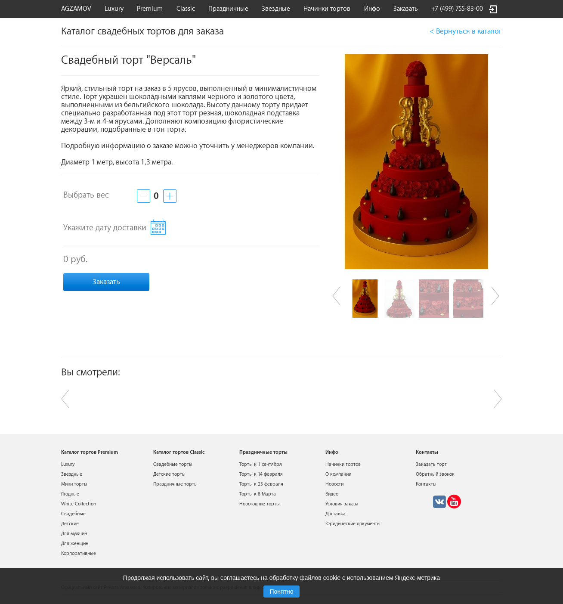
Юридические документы (352, 524)
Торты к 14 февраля (261, 474)
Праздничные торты (175, 484)
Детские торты (169, 474)
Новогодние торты (259, 504)
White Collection (78, 504)
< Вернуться (466, 31)
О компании (338, 474)
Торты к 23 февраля (261, 484)
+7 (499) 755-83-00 (457, 8)
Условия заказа (342, 504)
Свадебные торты (172, 464)
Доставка (335, 514)
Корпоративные (78, 553)
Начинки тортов (326, 8)
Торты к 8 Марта (257, 494)
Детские (70, 524)
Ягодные (70, 494)
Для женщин (74, 543)
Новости (334, 484)
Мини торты (74, 484)
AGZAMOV (76, 8)
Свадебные (73, 514)
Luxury (114, 8)
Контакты (426, 484)
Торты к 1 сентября (260, 464)
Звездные (276, 8)
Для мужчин (74, 533)
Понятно (281, 591)
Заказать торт (431, 464)
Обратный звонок (435, 474)
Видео (331, 494)
